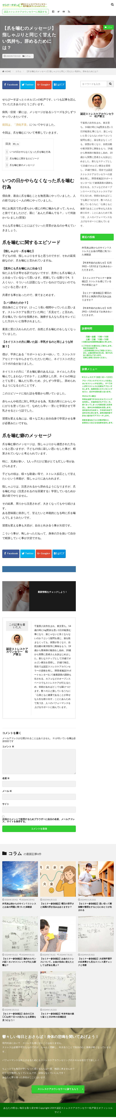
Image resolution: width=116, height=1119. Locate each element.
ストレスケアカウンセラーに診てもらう (58, 1091)
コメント (8, 746)
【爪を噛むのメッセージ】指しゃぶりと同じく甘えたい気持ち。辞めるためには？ (62, 71)
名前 (6, 778)
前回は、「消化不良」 (15, 124)
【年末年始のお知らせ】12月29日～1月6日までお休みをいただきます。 (97, 311)
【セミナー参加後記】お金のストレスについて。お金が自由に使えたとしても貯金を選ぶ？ (57, 963)
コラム (28, 56)
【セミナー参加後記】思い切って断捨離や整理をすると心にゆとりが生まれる (95, 907)
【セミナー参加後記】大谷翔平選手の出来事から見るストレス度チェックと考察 (95, 963)
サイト (5, 804)
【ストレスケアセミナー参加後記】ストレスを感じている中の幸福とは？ (96, 281)
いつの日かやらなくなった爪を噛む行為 (27, 151)
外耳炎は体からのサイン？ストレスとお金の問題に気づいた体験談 (96, 251)
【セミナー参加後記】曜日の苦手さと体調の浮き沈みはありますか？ (96, 296)
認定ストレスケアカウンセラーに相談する (25, 11)
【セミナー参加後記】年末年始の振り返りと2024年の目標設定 (57, 1017)
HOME (8, 71)
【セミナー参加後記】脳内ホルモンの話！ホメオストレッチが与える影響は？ (19, 963)
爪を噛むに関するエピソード (22, 158)
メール (7, 791)
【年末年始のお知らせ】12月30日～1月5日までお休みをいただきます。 (97, 266)
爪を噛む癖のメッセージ (20, 165)
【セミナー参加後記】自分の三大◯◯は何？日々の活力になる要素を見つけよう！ (19, 1018)
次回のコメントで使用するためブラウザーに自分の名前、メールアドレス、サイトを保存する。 (38, 820)
